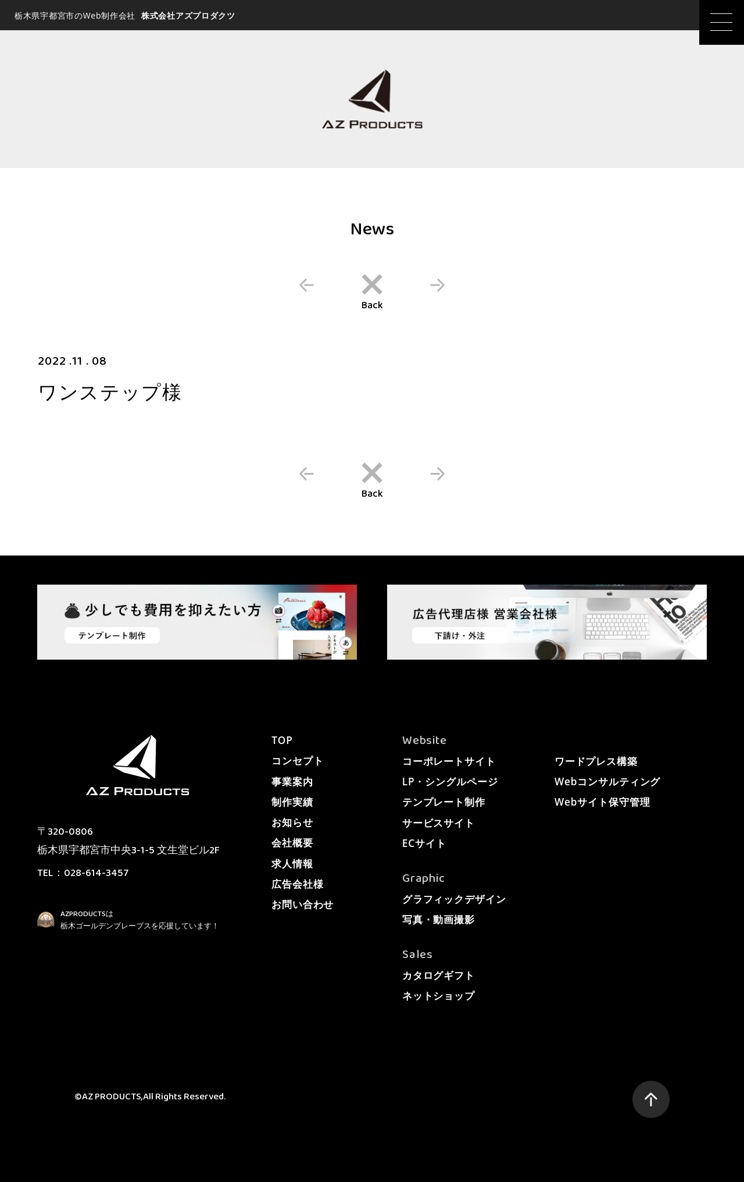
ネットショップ (438, 995)
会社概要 (292, 842)
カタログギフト (438, 975)
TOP (281, 740)
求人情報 (292, 863)
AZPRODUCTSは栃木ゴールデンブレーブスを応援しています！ (139, 920)
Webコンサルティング (607, 781)
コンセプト (297, 760)
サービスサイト (438, 822)
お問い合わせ (302, 904)
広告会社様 (297, 884)
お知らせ (292, 822)
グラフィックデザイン (454, 899)
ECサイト (424, 843)
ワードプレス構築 (596, 761)
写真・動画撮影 (438, 919)
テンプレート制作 (443, 802)
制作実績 (292, 802)
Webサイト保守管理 (602, 802)
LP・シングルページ (450, 781)
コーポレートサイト (449, 761)
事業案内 (292, 781)
